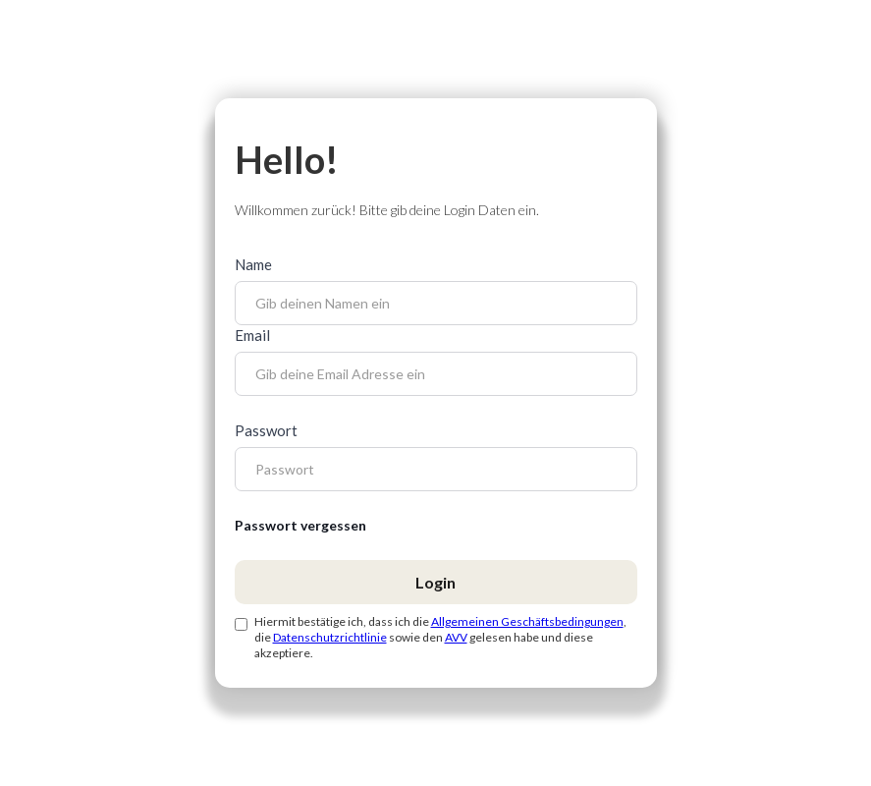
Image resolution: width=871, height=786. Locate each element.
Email (252, 335)
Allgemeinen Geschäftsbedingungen (527, 621)
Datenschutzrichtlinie (330, 637)
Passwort (266, 430)
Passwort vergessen (300, 525)
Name (253, 264)
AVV (456, 637)
